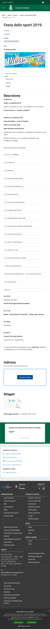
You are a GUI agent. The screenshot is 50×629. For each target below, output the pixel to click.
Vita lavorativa (32, 504)
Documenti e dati (8, 516)
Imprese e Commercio (34, 507)
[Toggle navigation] (3, 8)
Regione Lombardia (7, 2)
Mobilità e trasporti (33, 519)
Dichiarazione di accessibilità (12, 595)
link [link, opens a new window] (41, 619)
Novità (9, 15)
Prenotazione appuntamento (36, 553)
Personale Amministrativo (11, 513)
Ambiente (6, 536)
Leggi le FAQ (31, 559)
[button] (25, 626)
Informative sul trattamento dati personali (13, 602)
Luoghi (30, 541)
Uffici (5, 504)
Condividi (7, 31)
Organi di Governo (9, 498)
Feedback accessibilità (10, 598)
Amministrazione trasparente (12, 583)
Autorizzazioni (8, 542)
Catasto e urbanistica (34, 513)
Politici (6, 510)
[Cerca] (47, 8)
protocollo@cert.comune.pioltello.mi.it (12, 573)
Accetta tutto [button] (19, 622)
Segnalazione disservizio (35, 556)
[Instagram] (43, 488)
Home (3, 15)
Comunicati (31, 530)
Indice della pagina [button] (11, 73)
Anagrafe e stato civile (34, 498)
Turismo (30, 516)
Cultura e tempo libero (34, 501)
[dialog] (25, 619)
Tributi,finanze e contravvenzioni (13, 533)
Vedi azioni (8, 34)
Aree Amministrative (10, 501)
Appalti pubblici (32, 510)
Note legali (7, 592)
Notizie (15, 15)
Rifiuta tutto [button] (32, 622)
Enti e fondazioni (8, 507)
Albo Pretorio (7, 586)
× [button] (48, 611)
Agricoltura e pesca (9, 545)
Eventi (30, 544)
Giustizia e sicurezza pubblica (12, 530)
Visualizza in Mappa (25, 377)
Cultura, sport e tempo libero (28, 15)
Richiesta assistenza (34, 562)
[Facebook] (39, 488)
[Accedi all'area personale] (43, 2)
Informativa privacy (9, 589)
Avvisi (30, 533)
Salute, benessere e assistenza (12, 539)
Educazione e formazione (11, 527)
